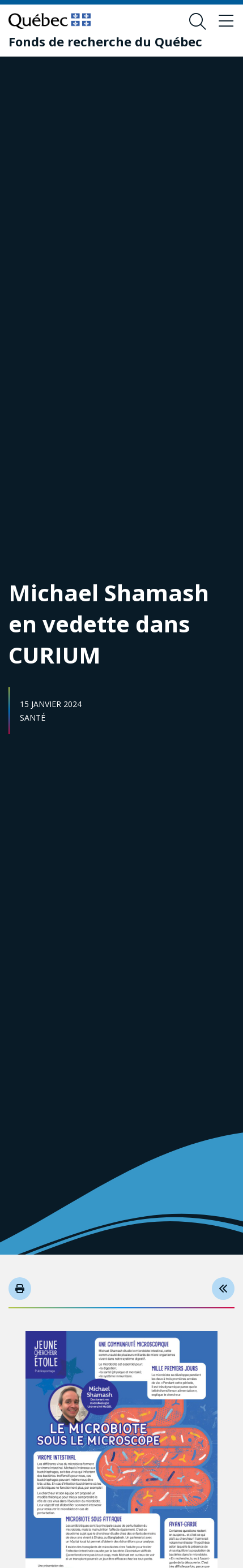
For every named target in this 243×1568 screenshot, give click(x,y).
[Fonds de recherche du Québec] (105, 41)
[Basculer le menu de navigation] (226, 21)
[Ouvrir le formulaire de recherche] (197, 21)
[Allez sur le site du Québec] (49, 21)
